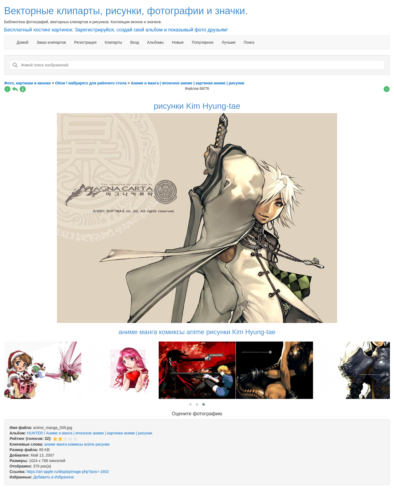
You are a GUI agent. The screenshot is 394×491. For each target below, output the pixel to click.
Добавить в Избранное (53, 477)
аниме (50, 444)
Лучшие (228, 42)
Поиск (249, 42)
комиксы (75, 444)
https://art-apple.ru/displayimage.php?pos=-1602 (68, 471)
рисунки (102, 444)
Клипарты (113, 42)
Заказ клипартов (51, 42)
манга (61, 444)
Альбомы (155, 42)
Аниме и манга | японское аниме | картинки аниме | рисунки (99, 433)
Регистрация (85, 42)
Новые (178, 42)
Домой (22, 42)
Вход (134, 42)
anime (89, 444)
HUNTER (35, 433)
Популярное (202, 42)
